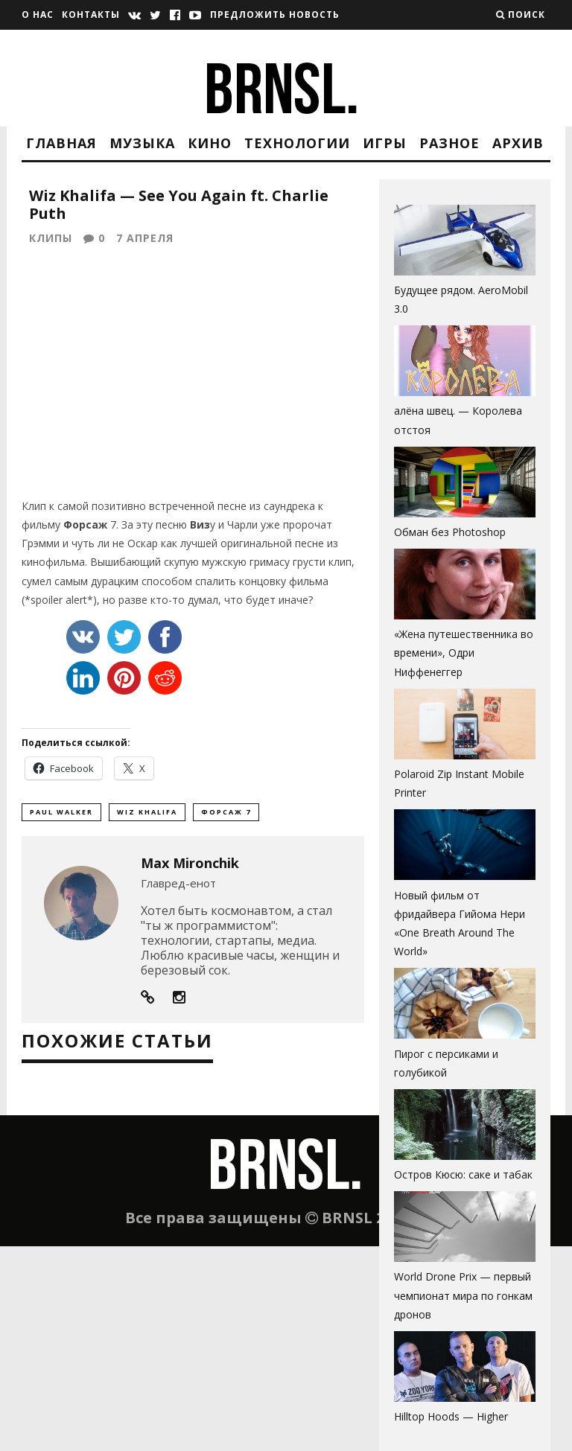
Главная (61, 143)
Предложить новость (275, 14)
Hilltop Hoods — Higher (451, 1416)
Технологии (297, 143)
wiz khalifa (147, 815)
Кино (210, 143)
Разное (449, 143)
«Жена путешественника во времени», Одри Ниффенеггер (463, 652)
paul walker (61, 815)
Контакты (91, 14)
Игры (385, 143)
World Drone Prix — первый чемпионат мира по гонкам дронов (463, 1295)
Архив (518, 143)
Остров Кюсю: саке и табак (463, 1174)
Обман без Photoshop (450, 532)
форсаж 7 (226, 815)
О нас (38, 14)
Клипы (50, 239)
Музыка (142, 143)
